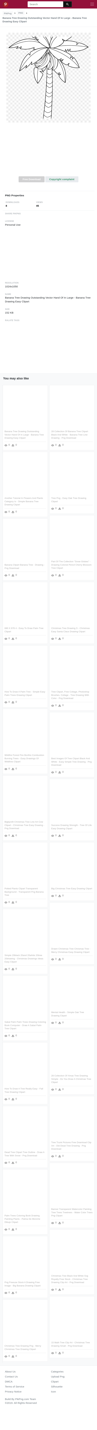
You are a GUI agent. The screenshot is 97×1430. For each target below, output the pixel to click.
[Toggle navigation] (92, 4)
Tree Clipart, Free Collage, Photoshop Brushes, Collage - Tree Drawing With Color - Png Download (70, 693)
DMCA (9, 1381)
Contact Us (11, 1376)
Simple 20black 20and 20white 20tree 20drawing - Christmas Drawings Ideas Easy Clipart (24, 955)
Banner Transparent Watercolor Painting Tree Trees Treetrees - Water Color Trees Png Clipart (71, 1207)
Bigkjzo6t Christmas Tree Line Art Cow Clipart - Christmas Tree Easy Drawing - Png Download (24, 822)
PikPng (8, 13)
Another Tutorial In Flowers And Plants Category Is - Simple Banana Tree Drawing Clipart (24, 500)
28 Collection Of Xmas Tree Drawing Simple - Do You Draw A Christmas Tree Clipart (71, 1075)
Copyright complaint (61, 179)
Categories (57, 1371)
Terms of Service (14, 1386)
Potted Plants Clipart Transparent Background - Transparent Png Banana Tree (24, 889)
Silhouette (57, 1386)
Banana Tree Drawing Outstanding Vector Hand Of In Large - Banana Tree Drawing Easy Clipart (24, 434)
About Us (10, 1371)
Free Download (32, 179)
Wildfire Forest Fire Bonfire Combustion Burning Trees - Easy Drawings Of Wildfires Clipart (24, 756)
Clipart (55, 1381)
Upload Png (58, 1376)
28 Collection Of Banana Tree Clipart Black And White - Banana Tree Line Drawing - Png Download (69, 434)
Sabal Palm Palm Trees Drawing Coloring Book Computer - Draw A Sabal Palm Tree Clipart (25, 1021)
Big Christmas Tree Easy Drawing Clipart (71, 886)
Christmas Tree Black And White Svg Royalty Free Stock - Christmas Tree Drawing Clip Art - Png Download (69, 1274)
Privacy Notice (13, 1391)
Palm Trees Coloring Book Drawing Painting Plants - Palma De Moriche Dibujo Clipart (22, 1214)
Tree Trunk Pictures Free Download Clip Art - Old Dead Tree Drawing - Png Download (71, 1141)
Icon (53, 1391)
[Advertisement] (48, 151)
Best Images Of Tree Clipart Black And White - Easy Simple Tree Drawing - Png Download (71, 759)
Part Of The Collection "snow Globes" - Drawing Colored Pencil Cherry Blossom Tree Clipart (71, 564)
